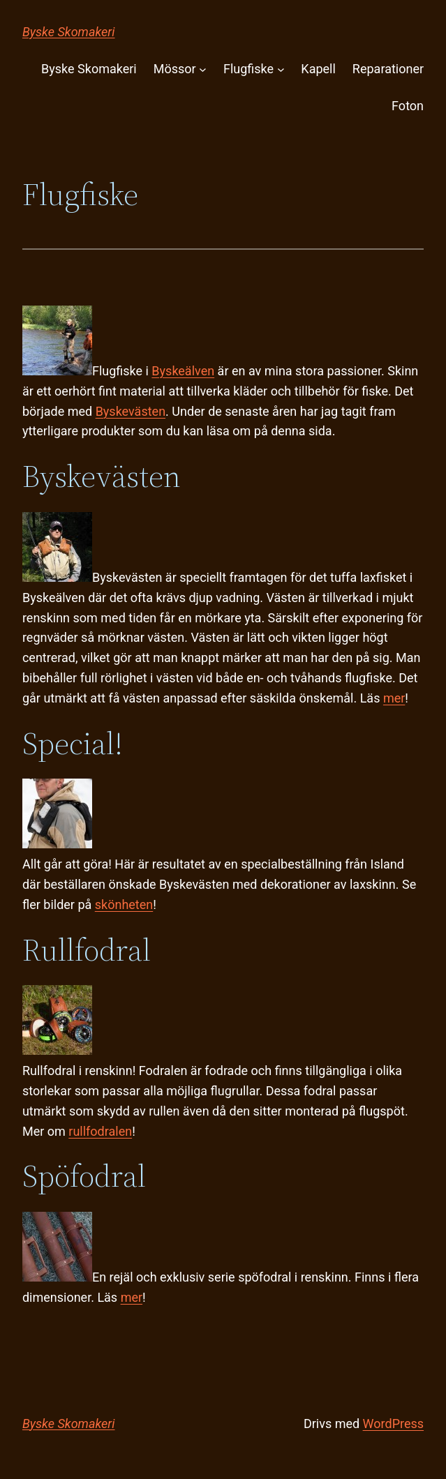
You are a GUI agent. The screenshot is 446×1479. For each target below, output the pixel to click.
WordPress (393, 1423)
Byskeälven (182, 370)
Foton (408, 105)
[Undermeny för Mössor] (203, 69)
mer (394, 698)
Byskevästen (130, 411)
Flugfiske (248, 68)
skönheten (124, 904)
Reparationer (388, 68)
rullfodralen (100, 1131)
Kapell (318, 68)
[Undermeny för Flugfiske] (281, 69)
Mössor (175, 68)
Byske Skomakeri (68, 31)
